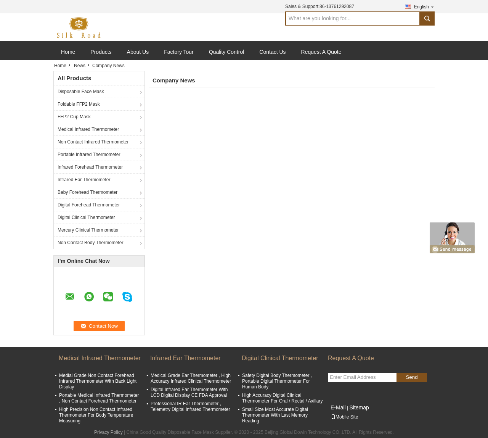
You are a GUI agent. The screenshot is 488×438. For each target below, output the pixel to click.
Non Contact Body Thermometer (91, 242)
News (79, 65)
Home (68, 52)
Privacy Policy (108, 432)
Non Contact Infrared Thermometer (93, 142)
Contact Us (272, 52)
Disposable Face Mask (81, 91)
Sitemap (359, 407)
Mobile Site (344, 417)
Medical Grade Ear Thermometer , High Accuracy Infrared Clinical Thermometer (191, 378)
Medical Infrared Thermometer (88, 129)
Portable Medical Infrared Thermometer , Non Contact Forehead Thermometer (99, 398)
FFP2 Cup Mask (74, 116)
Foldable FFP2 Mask (79, 104)
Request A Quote (321, 52)
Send (411, 377)
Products (100, 52)
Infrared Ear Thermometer (84, 179)
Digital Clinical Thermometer (86, 217)
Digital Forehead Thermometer (89, 205)
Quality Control (226, 52)
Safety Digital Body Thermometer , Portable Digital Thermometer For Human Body (277, 381)
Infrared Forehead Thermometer (90, 167)
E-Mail (338, 407)
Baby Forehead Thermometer (87, 192)
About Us (138, 52)
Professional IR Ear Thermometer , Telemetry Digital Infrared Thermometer (190, 406)
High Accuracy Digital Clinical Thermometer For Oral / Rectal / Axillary (282, 398)
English (424, 7)
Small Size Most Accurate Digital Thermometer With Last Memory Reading (275, 415)
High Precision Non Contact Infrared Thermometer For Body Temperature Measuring (96, 415)
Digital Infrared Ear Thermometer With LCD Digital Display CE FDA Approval (189, 392)
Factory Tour (179, 52)
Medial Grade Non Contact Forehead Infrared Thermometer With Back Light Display (97, 381)
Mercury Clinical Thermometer (88, 230)
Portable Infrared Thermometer (89, 154)
